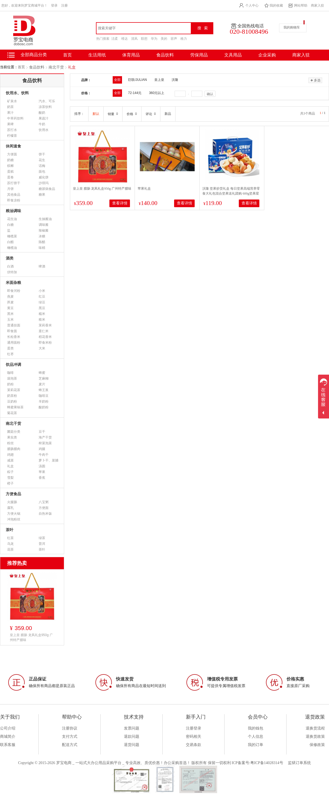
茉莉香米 (45, 325)
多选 (315, 80)
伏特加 (12, 272)
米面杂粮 (13, 283)
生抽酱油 (45, 219)
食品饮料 (165, 55)
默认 (96, 114)
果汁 (10, 113)
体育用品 (131, 55)
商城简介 (7, 736)
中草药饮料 (15, 118)
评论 (151, 114)
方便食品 (13, 494)
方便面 (12, 154)
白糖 (10, 225)
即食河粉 (13, 291)
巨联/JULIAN (137, 80)
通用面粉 (13, 342)
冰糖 (42, 236)
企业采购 (267, 55)
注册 (64, 5)
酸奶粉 (44, 407)
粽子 (10, 472)
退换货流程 (315, 728)
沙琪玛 (44, 183)
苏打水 (12, 130)
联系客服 (7, 745)
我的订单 (255, 745)
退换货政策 (315, 736)
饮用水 (44, 130)
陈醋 (42, 242)
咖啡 (10, 373)
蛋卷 (10, 177)
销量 (113, 114)
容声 (174, 39)
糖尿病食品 (47, 189)
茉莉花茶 (13, 390)
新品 (167, 114)
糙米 (42, 319)
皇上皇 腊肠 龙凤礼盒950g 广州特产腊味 (102, 188)
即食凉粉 (13, 200)
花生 (42, 160)
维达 (124, 39)
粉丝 (10, 443)
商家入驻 (317, 5)
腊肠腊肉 (13, 449)
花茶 (10, 549)
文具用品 (233, 55)
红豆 (42, 296)
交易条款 (193, 745)
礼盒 (72, 67)
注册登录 (193, 728)
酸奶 (42, 113)
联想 (144, 39)
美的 (164, 39)
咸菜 (10, 460)
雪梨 (10, 478)
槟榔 (10, 166)
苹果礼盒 (144, 188)
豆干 (42, 432)
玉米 (10, 319)
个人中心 (252, 5)
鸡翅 (10, 455)
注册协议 (69, 728)
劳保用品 (199, 55)
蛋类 (10, 348)
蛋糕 (10, 171)
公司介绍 (7, 728)
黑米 (10, 314)
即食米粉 (45, 342)
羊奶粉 (44, 401)
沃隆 (175, 80)
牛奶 (42, 124)
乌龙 (10, 544)
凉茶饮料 (45, 107)
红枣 (10, 354)
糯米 (42, 314)
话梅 (42, 166)
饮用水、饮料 (17, 93)
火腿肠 (12, 502)
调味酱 (44, 225)
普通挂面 (13, 325)
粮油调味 (13, 211)
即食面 (12, 331)
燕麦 (10, 296)
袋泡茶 (12, 378)
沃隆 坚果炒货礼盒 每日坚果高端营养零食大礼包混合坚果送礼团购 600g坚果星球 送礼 (231, 193)
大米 (42, 348)
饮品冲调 (13, 365)
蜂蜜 (42, 373)
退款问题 (131, 736)
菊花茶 (12, 413)
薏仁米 (44, 331)
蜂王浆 (44, 390)
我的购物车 (291, 27)
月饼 (10, 189)
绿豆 (42, 302)
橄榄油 (12, 248)
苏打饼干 (13, 183)
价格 (132, 114)
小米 (42, 291)
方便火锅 (13, 514)
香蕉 (42, 478)
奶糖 (10, 160)
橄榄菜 (12, 236)
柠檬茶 (12, 136)
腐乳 (10, 508)
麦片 (42, 384)
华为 (154, 39)
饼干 (42, 154)
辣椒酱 (44, 230)
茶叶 (9, 530)
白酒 (10, 266)
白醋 (10, 242)
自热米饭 (45, 514)
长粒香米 (13, 337)
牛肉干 (44, 455)
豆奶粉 (12, 401)
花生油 (12, 219)
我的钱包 (255, 728)
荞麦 (10, 302)
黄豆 (10, 308)
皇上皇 (159, 80)
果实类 (12, 437)
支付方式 (69, 736)
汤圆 (42, 466)
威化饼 (44, 177)
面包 (42, 171)
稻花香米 (45, 337)
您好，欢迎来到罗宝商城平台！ (24, 5)
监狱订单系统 (299, 763)
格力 (183, 39)
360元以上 (156, 93)
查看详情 (119, 203)
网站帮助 (300, 5)
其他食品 (13, 194)
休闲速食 (13, 146)
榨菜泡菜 (45, 443)
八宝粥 (44, 502)
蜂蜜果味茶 (15, 407)
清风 (134, 39)
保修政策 (317, 745)
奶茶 (10, 107)
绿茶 (42, 538)
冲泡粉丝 (13, 519)
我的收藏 (276, 5)
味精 (42, 248)
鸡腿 (42, 449)
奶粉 (10, 384)
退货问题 (131, 745)
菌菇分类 (13, 432)
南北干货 (56, 67)
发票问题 (131, 728)
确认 (210, 94)
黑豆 (42, 308)
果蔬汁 (44, 118)
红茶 (10, 538)
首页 (21, 67)
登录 (54, 5)
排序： (79, 114)
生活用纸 (97, 55)
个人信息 (255, 736)
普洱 (42, 544)
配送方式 (69, 745)
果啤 (10, 124)
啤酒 (42, 266)
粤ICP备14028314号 (266, 763)
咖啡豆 (44, 396)
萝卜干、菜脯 (48, 460)
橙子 (10, 483)
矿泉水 (12, 101)
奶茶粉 (12, 396)
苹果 (42, 472)
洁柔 (114, 39)
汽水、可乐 (47, 101)
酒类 (9, 258)
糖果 (42, 194)
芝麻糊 (44, 378)
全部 (117, 80)
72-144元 (134, 93)
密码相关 (193, 736)
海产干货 (45, 437)
